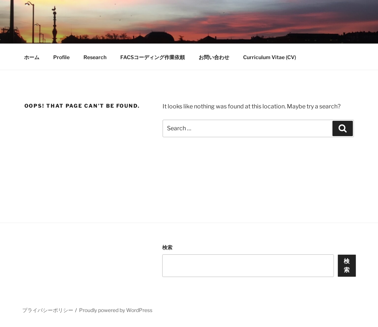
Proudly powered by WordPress (115, 310)
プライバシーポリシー (47, 310)
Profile (61, 57)
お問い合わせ (214, 57)
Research (94, 57)
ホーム (31, 57)
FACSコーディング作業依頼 (152, 57)
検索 (167, 247)
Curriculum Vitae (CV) (269, 57)
